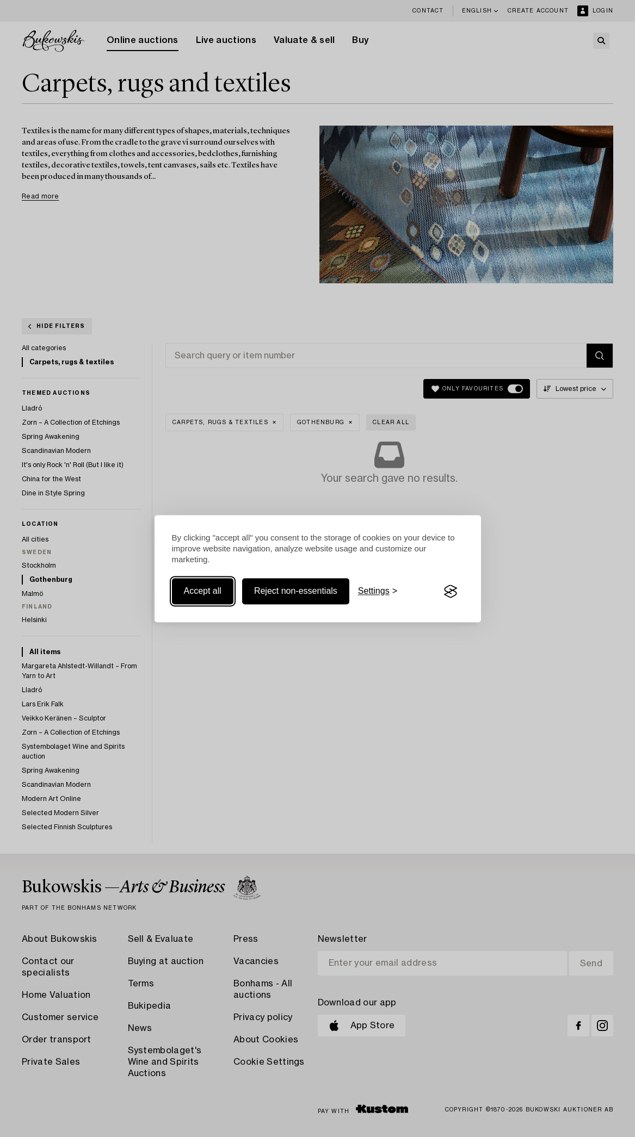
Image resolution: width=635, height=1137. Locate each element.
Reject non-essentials (295, 591)
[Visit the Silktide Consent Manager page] (450, 592)
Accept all (202, 591)
